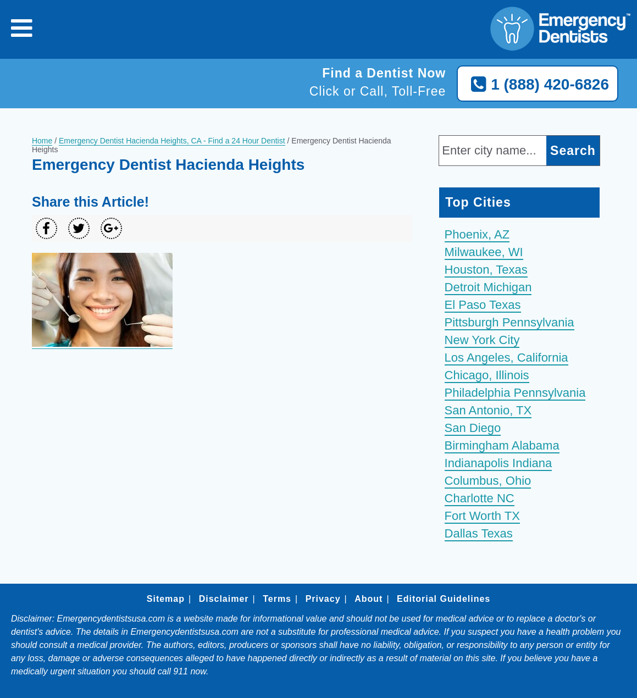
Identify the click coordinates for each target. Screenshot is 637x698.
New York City (482, 340)
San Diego (473, 428)
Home (42, 140)
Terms (277, 598)
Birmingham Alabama (502, 445)
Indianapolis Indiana (498, 463)
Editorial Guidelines (443, 598)
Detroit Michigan (488, 287)
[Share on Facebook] (46, 228)
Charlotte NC (479, 498)
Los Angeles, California (506, 357)
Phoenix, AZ (477, 234)
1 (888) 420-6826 (537, 85)
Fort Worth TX (482, 516)
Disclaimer (224, 598)
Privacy (323, 598)
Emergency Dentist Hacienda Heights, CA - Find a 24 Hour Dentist (172, 140)
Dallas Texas (479, 533)
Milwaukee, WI (484, 252)
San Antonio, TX (488, 410)
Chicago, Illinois (487, 375)
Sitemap (166, 598)
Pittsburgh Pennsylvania (509, 322)
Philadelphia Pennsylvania (515, 393)
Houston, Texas (486, 269)
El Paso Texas (483, 305)
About (368, 598)
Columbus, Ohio (488, 481)
